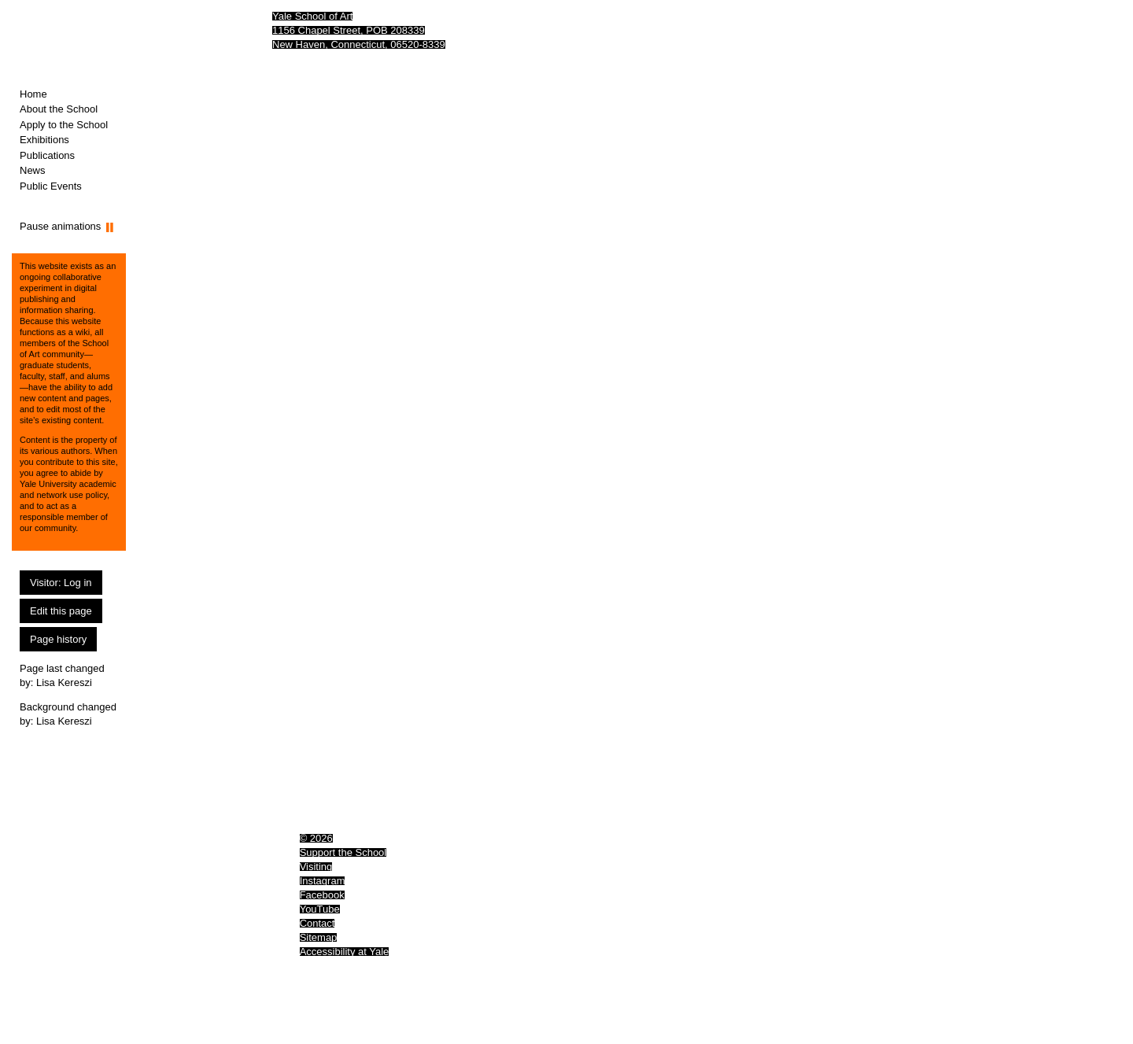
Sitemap (319, 937)
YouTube (320, 909)
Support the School (343, 852)
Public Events (51, 186)
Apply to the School (64, 125)
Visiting (316, 866)
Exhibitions (44, 140)
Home (33, 94)
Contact (317, 923)
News (33, 170)
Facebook (322, 895)
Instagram (322, 881)
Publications (47, 155)
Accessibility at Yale (344, 951)
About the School (59, 109)
